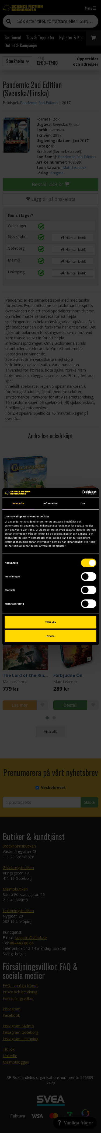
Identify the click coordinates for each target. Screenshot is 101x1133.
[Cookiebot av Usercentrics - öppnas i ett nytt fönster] (73, 492)
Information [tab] (50, 503)
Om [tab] (83, 503)
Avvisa (51, 636)
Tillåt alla (50, 622)
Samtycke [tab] (18, 503)
